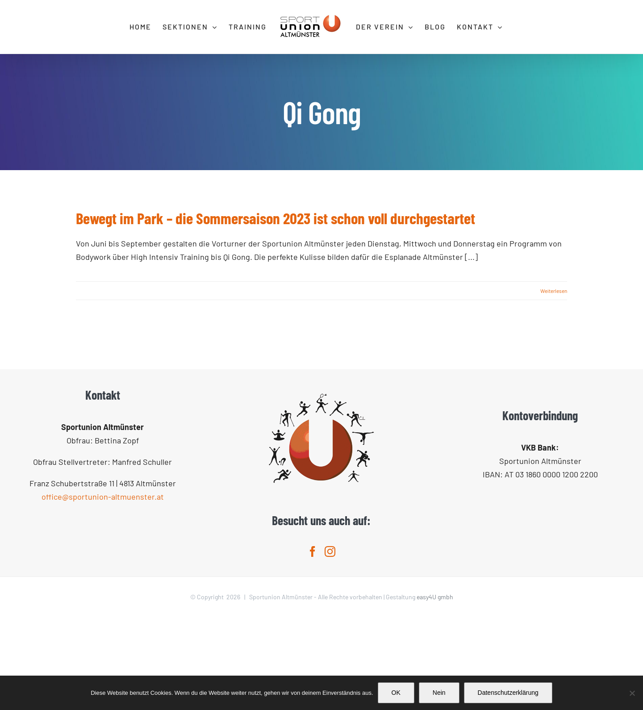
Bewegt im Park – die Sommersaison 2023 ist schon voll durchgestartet (275, 218)
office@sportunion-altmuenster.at (103, 589)
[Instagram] (330, 644)
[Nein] (631, 693)
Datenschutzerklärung (508, 692)
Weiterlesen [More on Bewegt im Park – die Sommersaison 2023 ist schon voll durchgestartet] (553, 291)
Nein (439, 692)
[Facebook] (312, 644)
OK (396, 692)
